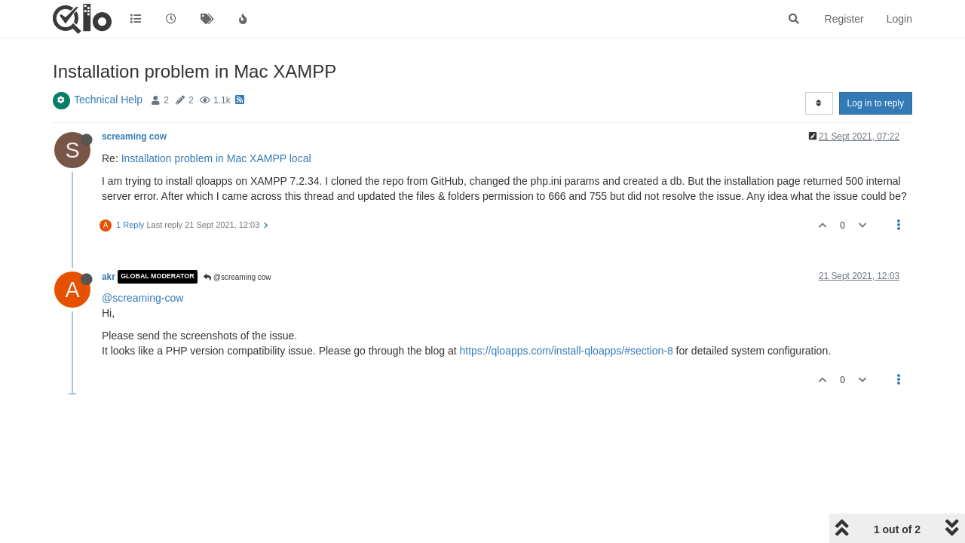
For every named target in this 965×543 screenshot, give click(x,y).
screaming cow (134, 136)
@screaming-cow (142, 298)
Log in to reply (875, 103)
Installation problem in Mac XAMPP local (216, 158)
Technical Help (108, 100)
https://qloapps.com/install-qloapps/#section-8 (565, 351)
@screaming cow (237, 277)
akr (108, 277)
